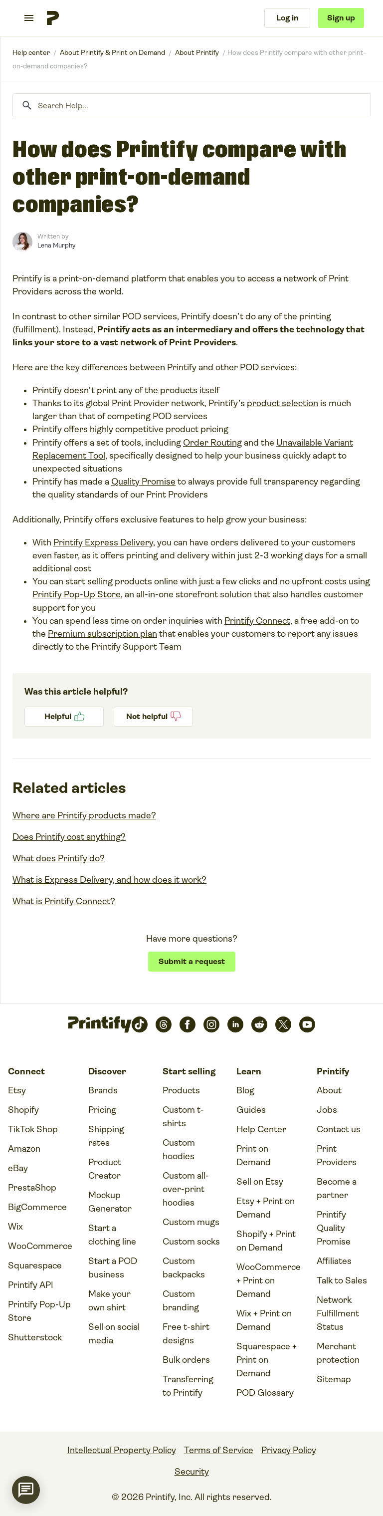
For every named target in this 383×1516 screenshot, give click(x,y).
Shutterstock (35, 1337)
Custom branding (181, 1300)
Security (192, 1472)
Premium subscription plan (102, 634)
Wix (15, 1227)
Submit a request (192, 961)
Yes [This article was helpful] (64, 717)
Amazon (24, 1149)
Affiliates (334, 1261)
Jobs (327, 1110)
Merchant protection (338, 1353)
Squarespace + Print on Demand (266, 1359)
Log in (287, 17)
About (329, 1090)
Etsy (17, 1090)
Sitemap (334, 1379)
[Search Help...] (191, 105)
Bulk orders (186, 1360)
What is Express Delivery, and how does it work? (109, 880)
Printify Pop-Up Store (76, 594)
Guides (251, 1110)
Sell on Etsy (259, 1182)
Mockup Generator (110, 1202)
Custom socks (191, 1242)
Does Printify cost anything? (69, 837)
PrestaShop (32, 1188)
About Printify (197, 52)
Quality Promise (143, 482)
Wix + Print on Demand (264, 1320)
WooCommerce (40, 1246)
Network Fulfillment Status (338, 1313)
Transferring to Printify (188, 1386)
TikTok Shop (33, 1129)
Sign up (341, 17)
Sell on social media (114, 1333)
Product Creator (104, 1169)
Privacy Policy (288, 1450)
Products (181, 1090)
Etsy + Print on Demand (265, 1208)
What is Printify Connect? (63, 901)
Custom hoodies (179, 1149)
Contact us (339, 1129)
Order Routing (212, 443)
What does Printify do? (58, 858)
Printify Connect (257, 621)
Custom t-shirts (183, 1116)
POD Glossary (265, 1393)
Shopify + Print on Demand (266, 1241)
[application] (26, 1490)
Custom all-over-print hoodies (186, 1189)
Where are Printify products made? (84, 815)
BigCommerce (37, 1207)
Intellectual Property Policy (121, 1450)
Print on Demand (253, 1155)
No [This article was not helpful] (153, 717)
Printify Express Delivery (103, 542)
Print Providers (337, 1155)
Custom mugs (191, 1222)
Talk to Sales (342, 1280)
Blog (245, 1090)
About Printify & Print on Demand (112, 52)
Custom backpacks (184, 1267)
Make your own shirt (109, 1300)
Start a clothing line (112, 1235)
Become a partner (337, 1188)
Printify (31, 52)
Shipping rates (106, 1136)
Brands (103, 1090)
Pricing (102, 1110)
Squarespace (35, 1265)
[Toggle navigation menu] (29, 18)
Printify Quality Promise (334, 1228)
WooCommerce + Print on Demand (268, 1280)
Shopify (23, 1110)
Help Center (261, 1129)
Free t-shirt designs (186, 1333)
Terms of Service (218, 1450)
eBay (18, 1168)
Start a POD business (112, 1267)
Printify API (30, 1285)
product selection (282, 403)
